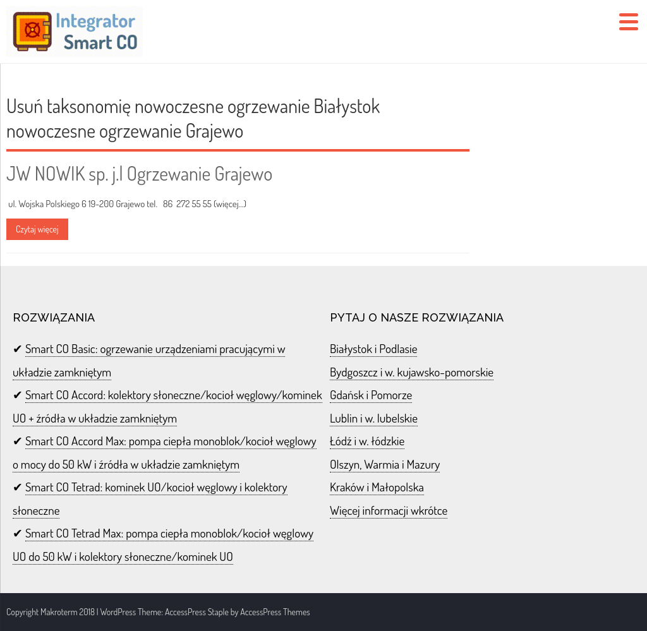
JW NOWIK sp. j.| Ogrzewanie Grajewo (139, 173)
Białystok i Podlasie (373, 348)
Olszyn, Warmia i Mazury (385, 464)
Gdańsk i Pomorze (371, 394)
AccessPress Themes (275, 611)
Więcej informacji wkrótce (388, 510)
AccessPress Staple (197, 611)
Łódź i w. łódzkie (367, 440)
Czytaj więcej (37, 229)
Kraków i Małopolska (377, 487)
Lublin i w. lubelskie (374, 418)
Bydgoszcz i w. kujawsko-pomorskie (411, 372)
